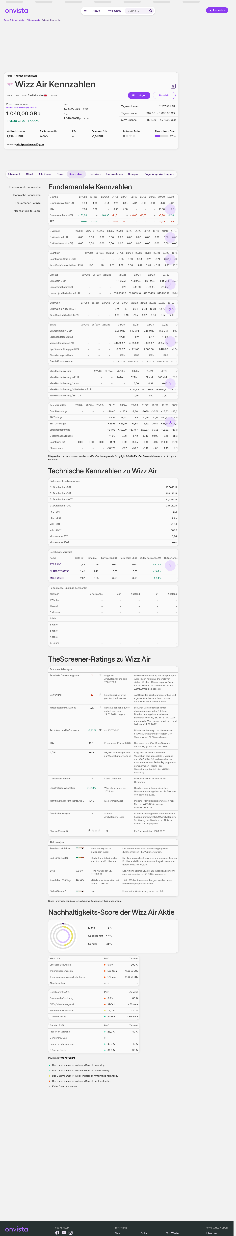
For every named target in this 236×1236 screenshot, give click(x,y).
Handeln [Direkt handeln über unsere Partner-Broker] (164, 95)
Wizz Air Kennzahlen (51, 20)
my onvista (114, 10)
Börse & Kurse (10, 20)
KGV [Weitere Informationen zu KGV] (74, 131)
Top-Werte (172, 1233)
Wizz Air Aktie (33, 20)
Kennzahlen (76, 174)
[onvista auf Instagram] (71, 1233)
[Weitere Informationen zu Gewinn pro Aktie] (98, 136)
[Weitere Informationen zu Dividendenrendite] (44, 136)
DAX (117, 1233)
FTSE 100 (55, 564)
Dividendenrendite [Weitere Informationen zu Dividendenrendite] (48, 131)
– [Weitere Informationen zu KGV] (73, 136)
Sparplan (133, 174)
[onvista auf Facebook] (57, 1233)
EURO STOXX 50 (59, 571)
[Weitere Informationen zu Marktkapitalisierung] (15, 136)
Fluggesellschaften (25, 75)
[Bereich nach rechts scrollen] (170, 209)
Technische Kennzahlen (27, 195)
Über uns (211, 1233)
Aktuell (97, 10)
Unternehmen (114, 174)
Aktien (22, 20)
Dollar (144, 1233)
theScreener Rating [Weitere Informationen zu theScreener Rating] (131, 131)
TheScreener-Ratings (28, 203)
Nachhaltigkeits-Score (27, 211)
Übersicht (14, 174)
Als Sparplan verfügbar (30, 144)
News (60, 174)
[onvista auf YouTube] (64, 1233)
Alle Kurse (45, 174)
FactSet (138, 456)
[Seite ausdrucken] (173, 86)
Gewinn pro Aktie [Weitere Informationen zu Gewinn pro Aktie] (99, 131)
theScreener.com (112, 900)
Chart (29, 174)
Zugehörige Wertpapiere (159, 174)
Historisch (95, 174)
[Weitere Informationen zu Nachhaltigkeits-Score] (165, 136)
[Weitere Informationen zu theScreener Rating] (129, 136)
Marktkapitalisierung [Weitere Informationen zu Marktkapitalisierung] (16, 131)
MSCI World (57, 578)
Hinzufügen (139, 95)
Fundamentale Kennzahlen (25, 187)
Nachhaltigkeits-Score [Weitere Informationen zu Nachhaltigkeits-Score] (165, 131)
